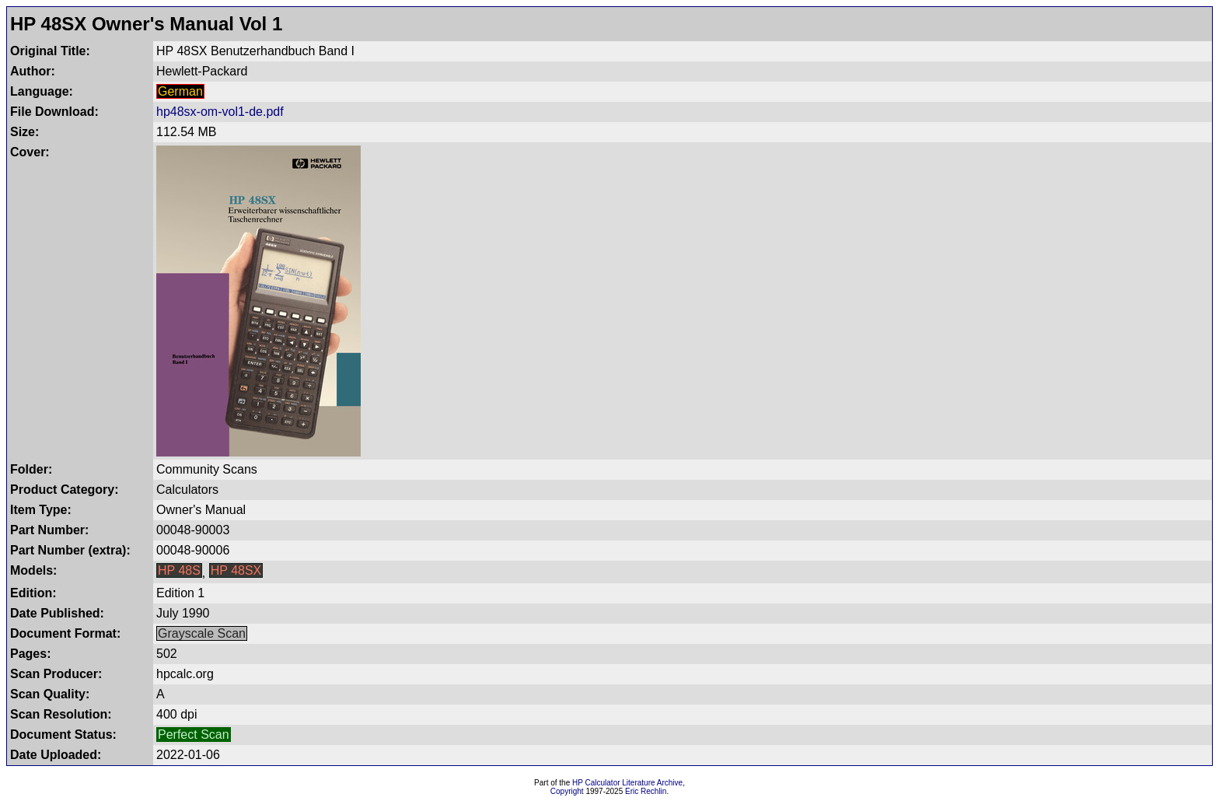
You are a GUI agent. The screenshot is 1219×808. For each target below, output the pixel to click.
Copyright (567, 791)
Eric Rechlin (645, 791)
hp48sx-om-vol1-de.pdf (220, 111)
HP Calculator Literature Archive (627, 782)
